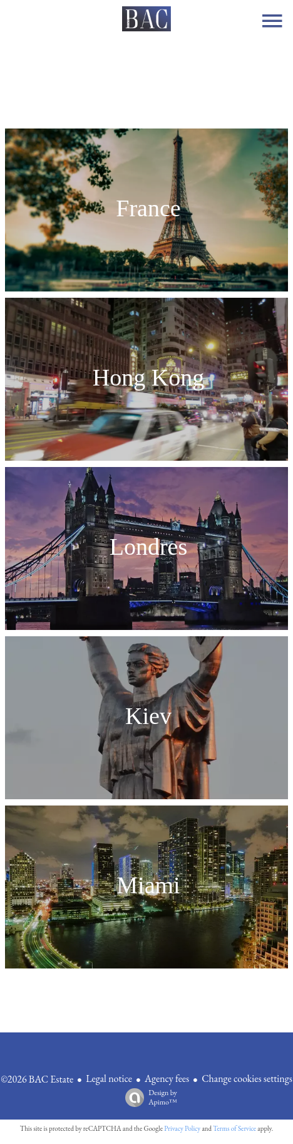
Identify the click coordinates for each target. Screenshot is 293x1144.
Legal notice (109, 1078)
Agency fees (167, 1078)
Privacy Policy (182, 1128)
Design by (148, 1097)
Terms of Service (234, 1128)
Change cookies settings (247, 1078)
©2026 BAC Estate (37, 1079)
